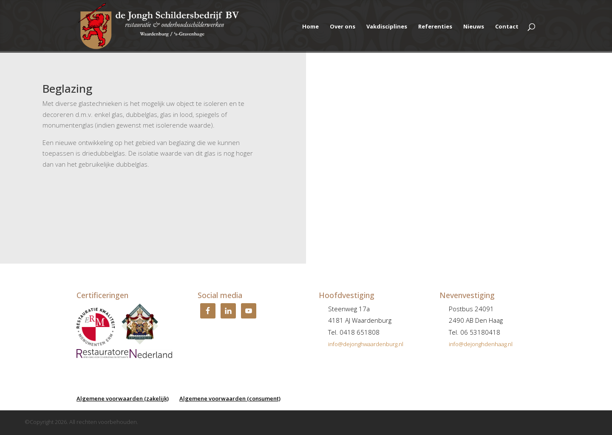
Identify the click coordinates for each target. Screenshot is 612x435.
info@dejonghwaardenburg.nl (365, 344)
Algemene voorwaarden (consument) (229, 398)
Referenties (435, 26)
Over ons (342, 26)
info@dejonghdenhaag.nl (481, 344)
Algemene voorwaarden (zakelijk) (122, 398)
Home (310, 26)
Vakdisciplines (386, 26)
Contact (506, 26)
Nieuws (473, 26)
